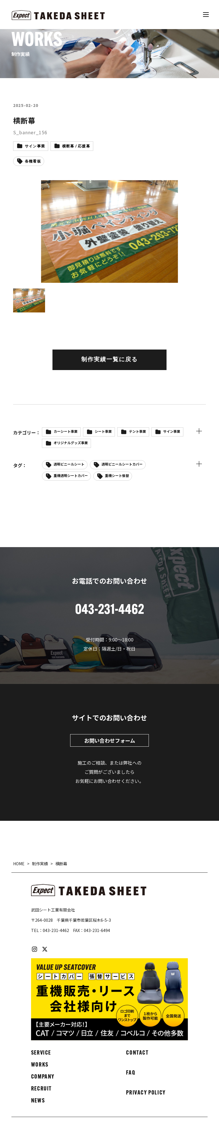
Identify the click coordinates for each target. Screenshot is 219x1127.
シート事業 (103, 431)
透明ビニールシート (69, 464)
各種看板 (33, 161)
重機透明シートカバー (71, 475)
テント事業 (137, 431)
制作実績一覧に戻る (109, 360)
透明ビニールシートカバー (122, 464)
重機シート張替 (117, 475)
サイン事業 (35, 146)
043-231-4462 (56, 930)
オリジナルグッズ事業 (71, 442)
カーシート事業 (66, 431)
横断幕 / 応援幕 (76, 146)
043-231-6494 (97, 930)
